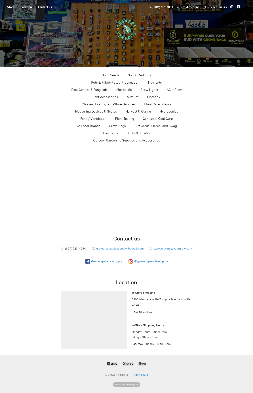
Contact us (45, 7)
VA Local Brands (88, 126)
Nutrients (155, 82)
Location (26, 7)
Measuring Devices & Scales (96, 111)
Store (10, 7)
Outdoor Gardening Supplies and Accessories (126, 140)
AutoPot (132, 97)
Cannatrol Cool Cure (158, 119)
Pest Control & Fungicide (89, 90)
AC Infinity (174, 90)
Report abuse (140, 374)
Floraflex (153, 97)
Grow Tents (110, 133)
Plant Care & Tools (157, 104)
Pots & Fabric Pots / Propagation (115, 82)
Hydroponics (169, 111)
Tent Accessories (105, 97)
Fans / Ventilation (93, 119)
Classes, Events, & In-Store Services (109, 104)
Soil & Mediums (139, 75)
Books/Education (139, 133)
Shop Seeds (110, 75)
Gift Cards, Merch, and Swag (155, 126)
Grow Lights (149, 90)
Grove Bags (117, 126)
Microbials (124, 90)
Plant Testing (124, 119)
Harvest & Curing (138, 111)
